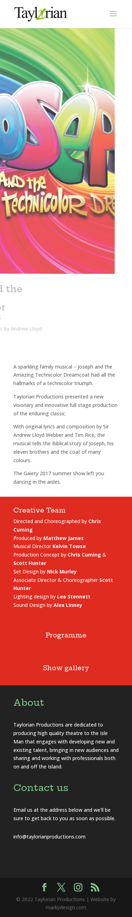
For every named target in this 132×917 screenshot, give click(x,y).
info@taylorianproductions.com (49, 836)
